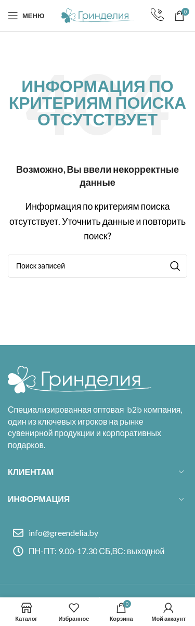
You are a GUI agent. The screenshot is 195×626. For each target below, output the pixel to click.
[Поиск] (97, 266)
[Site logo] (97, 14)
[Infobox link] (157, 15)
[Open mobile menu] (26, 15)
